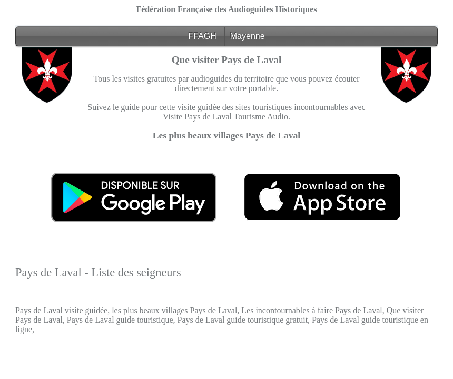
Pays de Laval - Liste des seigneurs (98, 272)
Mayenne (247, 36)
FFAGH (202, 36)
